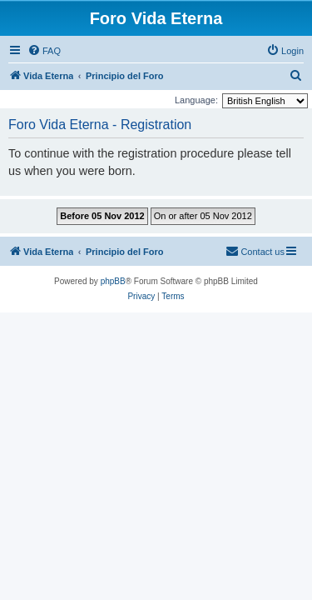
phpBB (113, 281)
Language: (196, 100)
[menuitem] (44, 51)
